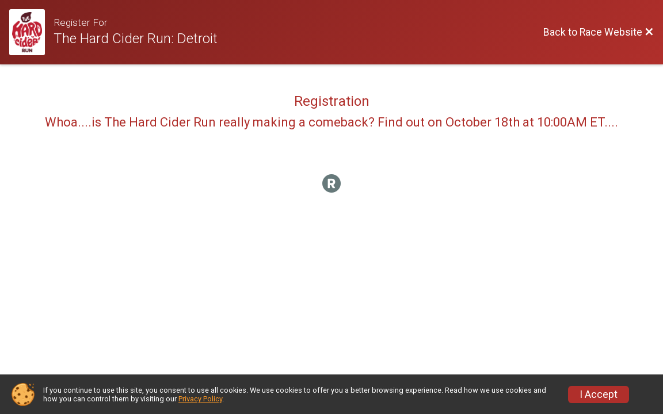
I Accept (599, 394)
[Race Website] (31, 32)
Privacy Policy (200, 398)
